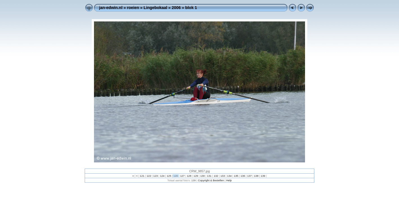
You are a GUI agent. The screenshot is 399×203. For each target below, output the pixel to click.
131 (209, 175)
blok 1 (191, 7)
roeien (133, 7)
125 (169, 175)
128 (189, 175)
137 (249, 175)
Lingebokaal (155, 7)
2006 (176, 7)
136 (243, 175)
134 (229, 175)
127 (182, 175)
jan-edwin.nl (110, 7)
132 (216, 175)
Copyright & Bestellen (211, 180)
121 (142, 175)
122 (149, 175)
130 (202, 175)
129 (196, 175)
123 (155, 175)
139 (263, 175)
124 (162, 175)
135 (236, 175)
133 (223, 175)
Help (229, 180)
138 (256, 175)
